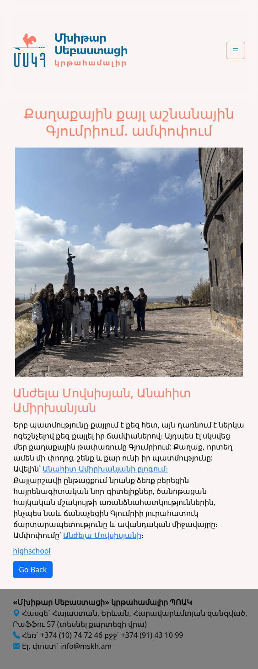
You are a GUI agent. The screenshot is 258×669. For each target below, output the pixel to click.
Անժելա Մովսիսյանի (102, 535)
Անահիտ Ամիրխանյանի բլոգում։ (105, 469)
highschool (31, 551)
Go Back (33, 570)
